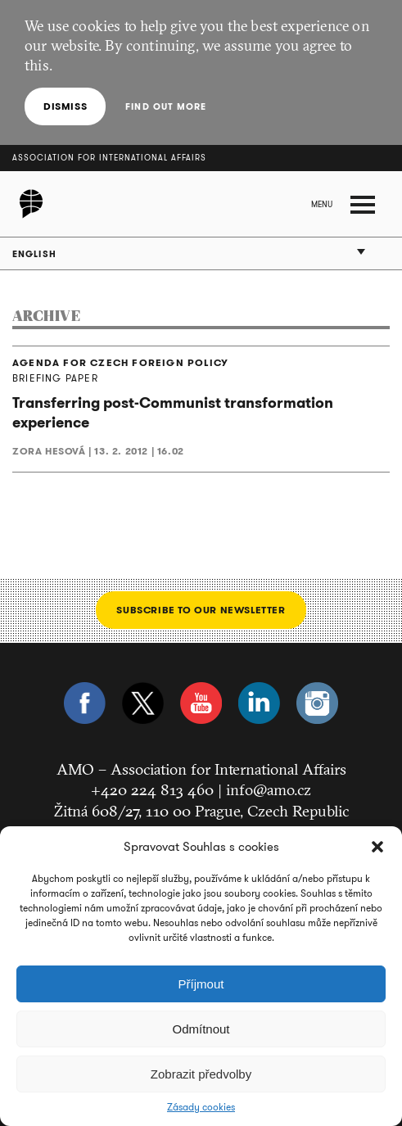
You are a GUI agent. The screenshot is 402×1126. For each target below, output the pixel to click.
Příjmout (201, 984)
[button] (377, 847)
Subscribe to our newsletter (200, 610)
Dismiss (65, 106)
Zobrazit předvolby (201, 1074)
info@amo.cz (268, 789)
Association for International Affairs (109, 157)
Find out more (165, 106)
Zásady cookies (201, 1107)
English (34, 253)
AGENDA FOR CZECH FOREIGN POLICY (120, 363)
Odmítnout (200, 1029)
